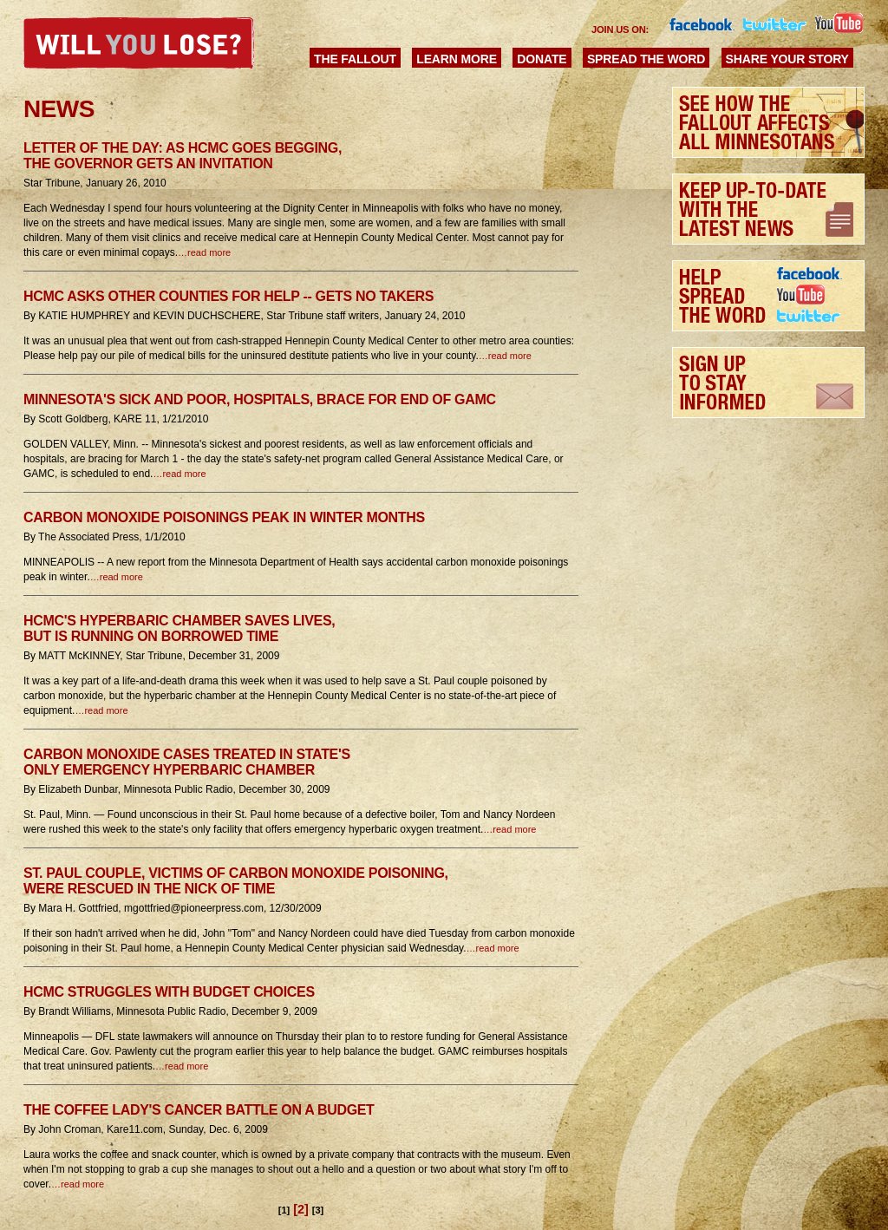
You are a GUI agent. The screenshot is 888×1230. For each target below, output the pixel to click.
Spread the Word (646, 59)
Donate (541, 59)
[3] (317, 1210)
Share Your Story (787, 59)
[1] (284, 1210)
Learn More (456, 59)
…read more (204, 252)
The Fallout (355, 59)
